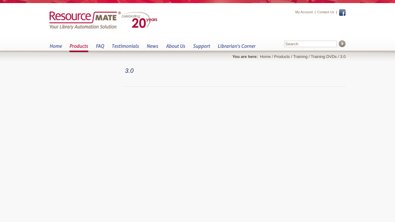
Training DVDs (324, 56)
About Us (175, 48)
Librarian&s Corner (237, 48)
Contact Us (326, 12)
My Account (304, 12)
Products (78, 48)
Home (55, 48)
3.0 (343, 56)
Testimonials (125, 48)
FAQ (100, 48)
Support (201, 48)
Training (300, 56)
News (152, 48)
